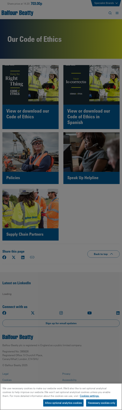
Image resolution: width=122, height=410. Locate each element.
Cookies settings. (89, 400)
